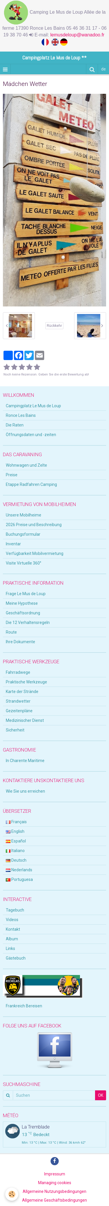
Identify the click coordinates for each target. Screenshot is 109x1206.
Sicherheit (15, 730)
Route (11, 632)
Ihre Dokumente (20, 641)
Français (16, 821)
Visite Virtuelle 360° (23, 563)
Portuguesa (19, 879)
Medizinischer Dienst (25, 720)
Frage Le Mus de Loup (26, 593)
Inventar (13, 544)
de (103, 69)
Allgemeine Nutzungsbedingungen (54, 1191)
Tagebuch (15, 910)
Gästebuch (16, 958)
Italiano (15, 850)
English (15, 831)
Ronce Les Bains (21, 415)
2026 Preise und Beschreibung (34, 524)
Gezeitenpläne (19, 710)
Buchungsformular (23, 534)
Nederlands (19, 870)
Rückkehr (54, 326)
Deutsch (16, 860)
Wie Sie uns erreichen (25, 791)
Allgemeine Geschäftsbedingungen (54, 1200)
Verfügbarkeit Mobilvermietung (34, 553)
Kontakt (13, 929)
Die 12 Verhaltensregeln (28, 622)
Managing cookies (54, 1182)
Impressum (54, 1174)
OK (100, 1095)
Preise (11, 474)
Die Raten (15, 425)
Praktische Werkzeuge (26, 682)
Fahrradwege (18, 672)
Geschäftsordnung (23, 613)
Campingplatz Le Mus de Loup (33, 405)
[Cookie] (11, 1194)
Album (12, 939)
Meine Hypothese (22, 603)
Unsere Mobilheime (23, 515)
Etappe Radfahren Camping (31, 484)
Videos (12, 919)
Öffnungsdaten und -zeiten (31, 434)
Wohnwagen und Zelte (26, 465)
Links (10, 948)
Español (16, 841)
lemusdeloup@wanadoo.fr (78, 34)
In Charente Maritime (25, 760)
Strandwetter (18, 701)
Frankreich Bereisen (24, 1006)
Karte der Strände (22, 691)
